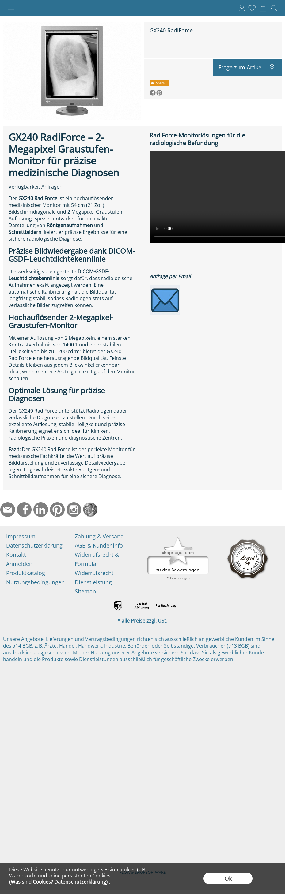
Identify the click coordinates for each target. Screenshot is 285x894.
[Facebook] (24, 509)
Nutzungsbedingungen (35, 582)
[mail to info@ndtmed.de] (7, 509)
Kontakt (16, 554)
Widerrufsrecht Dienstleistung (94, 577)
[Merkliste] (252, 8)
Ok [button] (228, 878)
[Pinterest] (57, 509)
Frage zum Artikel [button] (240, 67)
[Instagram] (74, 509)
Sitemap (85, 591)
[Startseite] (90, 509)
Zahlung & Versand (99, 536)
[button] (11, 8)
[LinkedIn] (40, 509)
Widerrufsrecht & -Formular (98, 559)
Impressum (21, 536)
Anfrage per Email (170, 276)
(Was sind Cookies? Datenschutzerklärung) (58, 881)
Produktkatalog (25, 573)
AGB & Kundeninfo (99, 545)
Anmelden (242, 8)
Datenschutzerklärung (34, 545)
